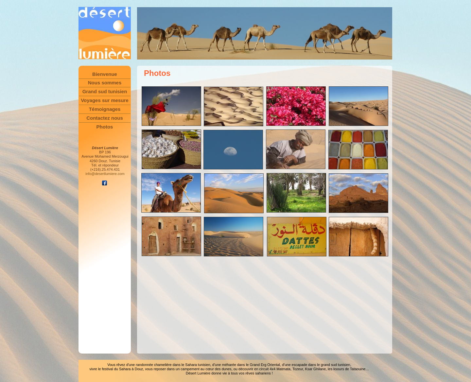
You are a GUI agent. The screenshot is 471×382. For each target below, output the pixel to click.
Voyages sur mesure (105, 100)
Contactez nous (104, 118)
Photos (104, 127)
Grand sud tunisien (104, 91)
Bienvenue (104, 74)
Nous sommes (105, 82)
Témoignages (105, 109)
